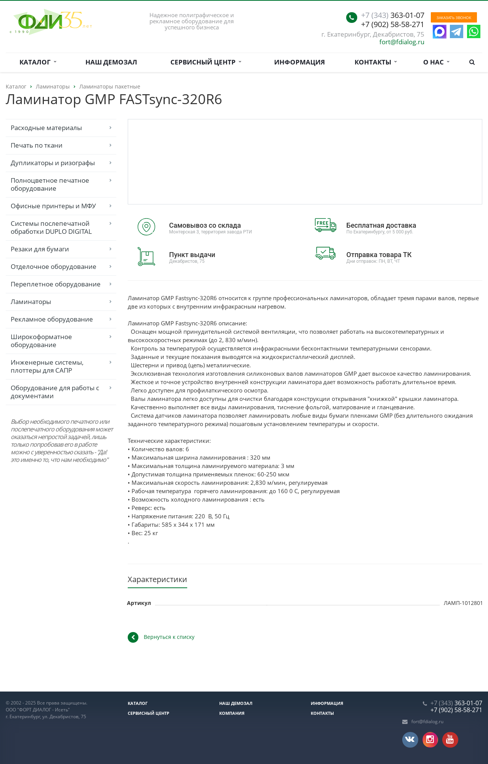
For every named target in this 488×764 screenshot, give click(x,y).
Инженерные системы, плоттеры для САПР (47, 366)
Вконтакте (409, 739)
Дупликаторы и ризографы (53, 162)
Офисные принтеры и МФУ (53, 205)
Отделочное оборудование (53, 266)
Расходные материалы (46, 127)
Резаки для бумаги (40, 248)
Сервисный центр (205, 62)
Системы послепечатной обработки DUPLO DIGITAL (51, 227)
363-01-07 (392, 15)
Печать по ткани (37, 145)
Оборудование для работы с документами (55, 391)
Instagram (430, 739)
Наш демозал (111, 62)
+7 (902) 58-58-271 (392, 24)
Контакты (375, 62)
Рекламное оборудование (52, 319)
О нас (436, 62)
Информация (299, 62)
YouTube (450, 739)
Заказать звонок (454, 17)
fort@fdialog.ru (401, 41)
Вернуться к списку (161, 637)
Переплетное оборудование (56, 284)
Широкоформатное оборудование (41, 340)
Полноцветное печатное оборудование (50, 184)
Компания (231, 713)
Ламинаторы (31, 301)
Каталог (37, 62)
